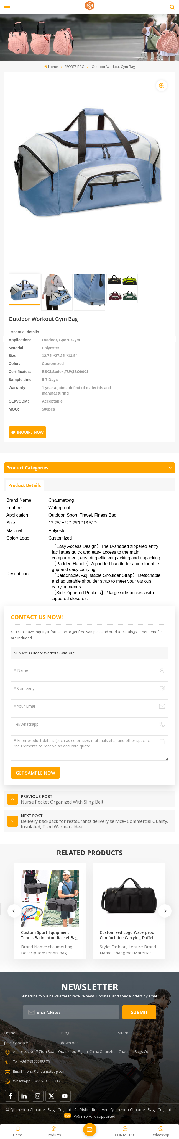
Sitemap (125, 1032)
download (70, 1042)
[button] (107, 572)
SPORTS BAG (74, 66)
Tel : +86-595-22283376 (31, 1061)
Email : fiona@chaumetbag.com (39, 1071)
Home (51, 66)
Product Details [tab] (24, 485)
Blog (65, 1032)
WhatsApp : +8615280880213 (36, 1081)
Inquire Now (27, 432)
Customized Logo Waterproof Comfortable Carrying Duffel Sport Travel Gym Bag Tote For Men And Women (129, 935)
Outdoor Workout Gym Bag (51, 653)
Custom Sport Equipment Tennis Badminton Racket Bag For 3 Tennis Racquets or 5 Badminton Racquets (49, 935)
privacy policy (16, 1042)
